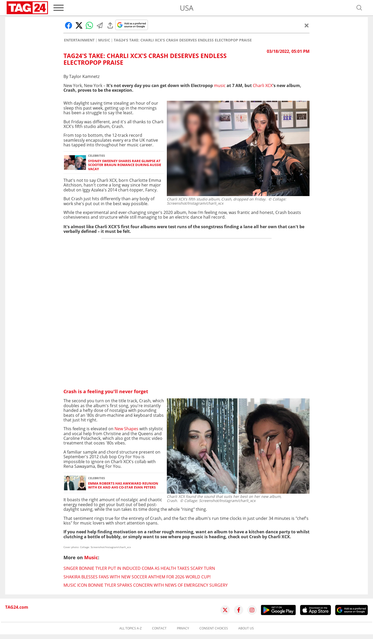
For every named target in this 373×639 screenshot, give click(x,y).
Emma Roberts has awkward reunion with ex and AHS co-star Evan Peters (123, 486)
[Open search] (359, 7)
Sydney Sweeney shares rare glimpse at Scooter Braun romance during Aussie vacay (124, 165)
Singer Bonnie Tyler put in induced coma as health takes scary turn (139, 568)
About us (246, 628)
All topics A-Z (130, 628)
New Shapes (126, 429)
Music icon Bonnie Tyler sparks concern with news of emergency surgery (145, 585)
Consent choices (213, 628)
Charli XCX (262, 85)
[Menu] (58, 7)
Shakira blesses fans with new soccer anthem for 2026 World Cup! (137, 577)
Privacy (183, 628)
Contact (159, 628)
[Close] (307, 25)
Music (104, 40)
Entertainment (79, 40)
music (220, 85)
